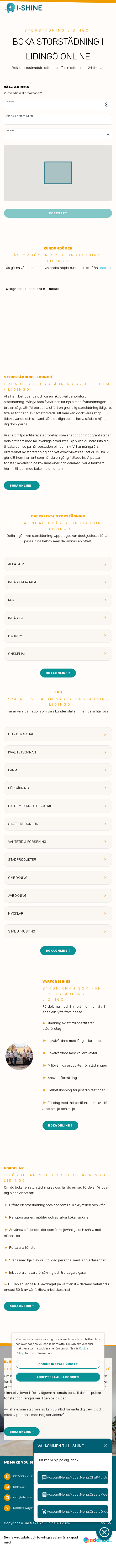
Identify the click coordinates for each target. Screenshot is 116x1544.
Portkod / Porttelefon (20, 116)
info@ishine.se (22, 1497)
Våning (10, 130)
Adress (11, 101)
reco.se (105, 268)
